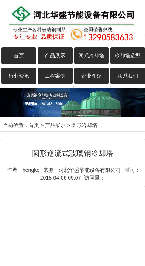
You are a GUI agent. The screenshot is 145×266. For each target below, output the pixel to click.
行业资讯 (18, 76)
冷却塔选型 (128, 55)
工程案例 (55, 76)
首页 (19, 55)
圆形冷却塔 (84, 125)
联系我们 (127, 76)
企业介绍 (91, 76)
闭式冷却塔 (91, 55)
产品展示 (55, 55)
